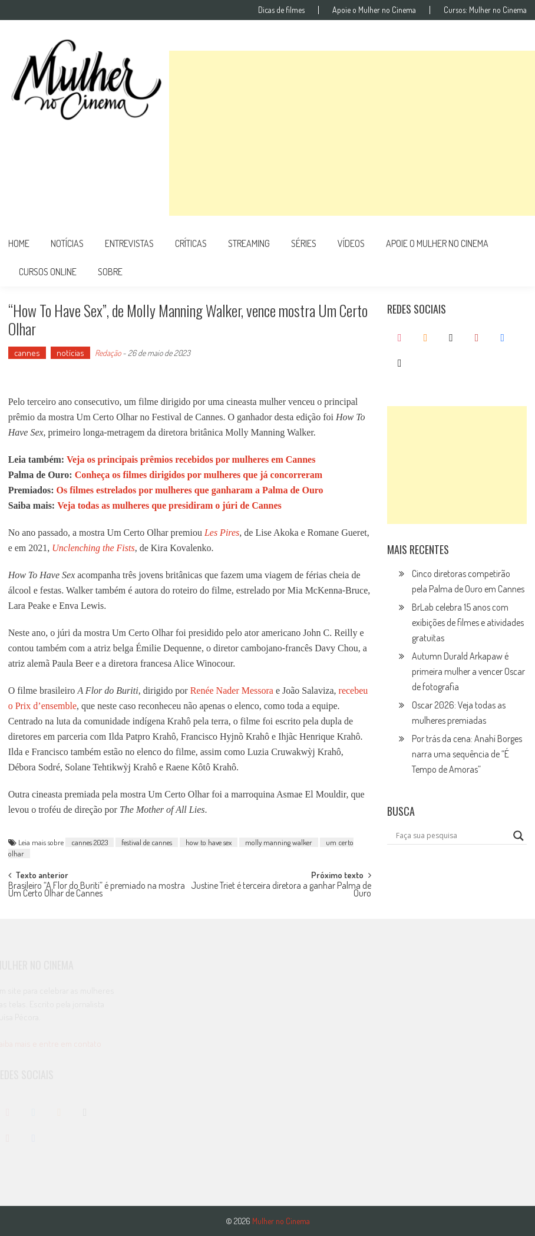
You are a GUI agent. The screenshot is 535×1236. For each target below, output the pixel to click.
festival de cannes (146, 842)
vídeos (351, 243)
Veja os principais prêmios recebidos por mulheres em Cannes (191, 459)
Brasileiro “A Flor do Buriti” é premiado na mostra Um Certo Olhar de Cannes (96, 890)
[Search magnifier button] (518, 836)
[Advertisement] (352, 133)
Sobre (110, 272)
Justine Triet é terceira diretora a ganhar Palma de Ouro (281, 890)
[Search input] (452, 836)
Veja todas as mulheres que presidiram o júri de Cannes (169, 505)
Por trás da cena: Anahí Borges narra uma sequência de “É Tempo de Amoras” (467, 754)
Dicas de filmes (281, 10)
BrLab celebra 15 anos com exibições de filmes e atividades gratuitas (468, 622)
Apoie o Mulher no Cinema (374, 10)
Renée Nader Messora (231, 690)
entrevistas (129, 243)
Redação (108, 353)
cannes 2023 (89, 842)
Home (18, 243)
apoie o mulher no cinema (437, 243)
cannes (27, 352)
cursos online (48, 272)
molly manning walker (278, 842)
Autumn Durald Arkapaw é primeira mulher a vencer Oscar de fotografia (468, 671)
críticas (191, 243)
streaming (249, 243)
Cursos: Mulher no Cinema (485, 10)
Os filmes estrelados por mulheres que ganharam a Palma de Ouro (190, 490)
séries (303, 243)
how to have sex (209, 842)
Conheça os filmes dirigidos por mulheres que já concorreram (198, 475)
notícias (67, 243)
